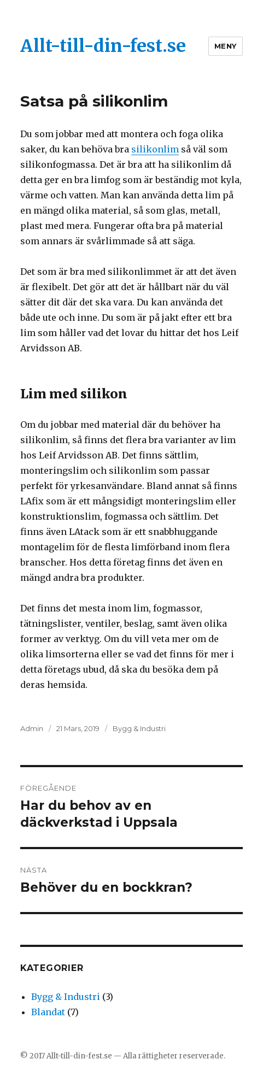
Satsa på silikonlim (94, 101)
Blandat (48, 1012)
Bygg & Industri (139, 728)
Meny (225, 46)
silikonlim (155, 149)
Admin (31, 728)
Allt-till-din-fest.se (103, 46)
